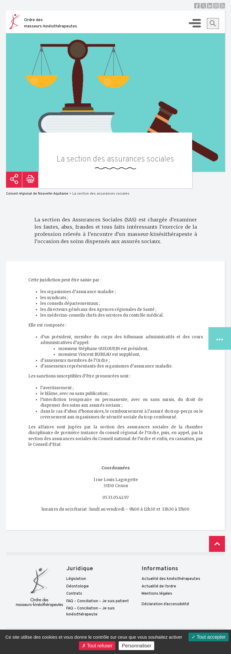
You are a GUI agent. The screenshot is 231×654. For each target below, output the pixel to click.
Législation (76, 579)
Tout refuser (97, 645)
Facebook (197, 5)
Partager (14, 180)
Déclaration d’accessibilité (165, 604)
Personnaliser (136, 645)
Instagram (216, 5)
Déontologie (77, 586)
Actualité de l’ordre (159, 586)
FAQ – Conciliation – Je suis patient (97, 601)
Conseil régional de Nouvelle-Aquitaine (37, 194)
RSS (222, 5)
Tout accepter (209, 637)
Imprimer (30, 180)
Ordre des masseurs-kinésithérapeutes (50, 23)
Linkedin (209, 5)
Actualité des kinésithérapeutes (171, 579)
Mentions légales (157, 593)
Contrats (74, 593)
